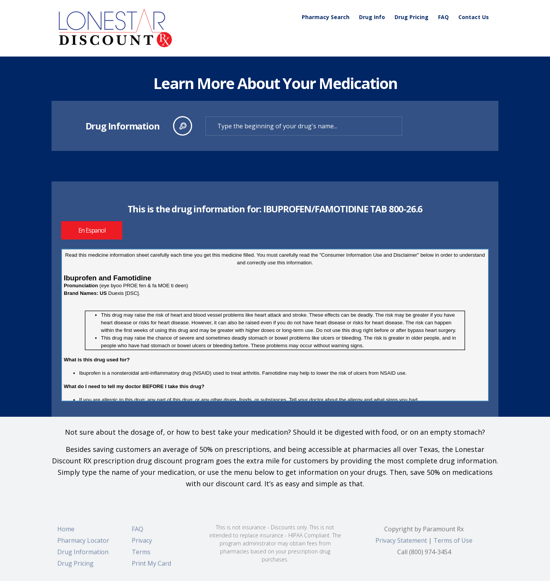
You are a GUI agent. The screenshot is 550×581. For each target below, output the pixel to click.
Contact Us (473, 17)
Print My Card (151, 567)
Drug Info (372, 17)
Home (65, 533)
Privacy (142, 544)
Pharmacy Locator (83, 544)
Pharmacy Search (325, 17)
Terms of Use (453, 544)
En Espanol (91, 230)
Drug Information (82, 556)
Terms (141, 556)
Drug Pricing (412, 17)
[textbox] (303, 126)
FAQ (443, 17)
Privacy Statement (401, 544)
